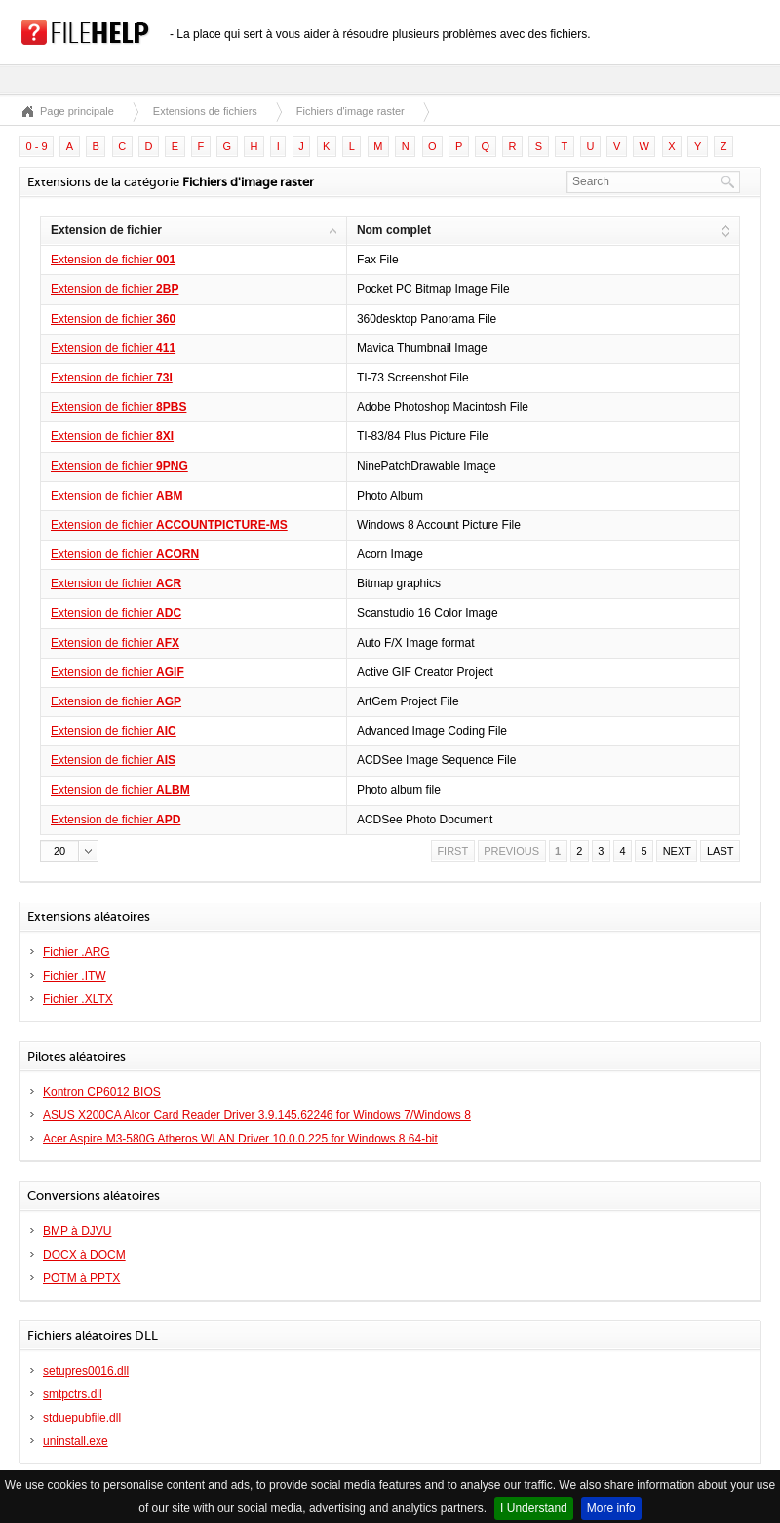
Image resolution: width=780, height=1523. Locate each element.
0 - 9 (37, 146)
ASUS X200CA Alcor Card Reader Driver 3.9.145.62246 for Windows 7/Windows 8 (257, 1115)
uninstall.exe (75, 1441)
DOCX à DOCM (84, 1255)
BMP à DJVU (77, 1231)
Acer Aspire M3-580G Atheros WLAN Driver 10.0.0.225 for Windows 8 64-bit (240, 1138)
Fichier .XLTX (78, 999)
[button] (69, 851)
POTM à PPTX (81, 1278)
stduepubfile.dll (82, 1417)
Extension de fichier (113, 259)
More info (611, 1508)
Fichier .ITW (74, 975)
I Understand (533, 1508)
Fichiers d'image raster (350, 111)
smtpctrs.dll (72, 1394)
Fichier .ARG (76, 952)
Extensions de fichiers (205, 111)
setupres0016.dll (86, 1371)
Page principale (77, 111)
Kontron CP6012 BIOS (102, 1092)
